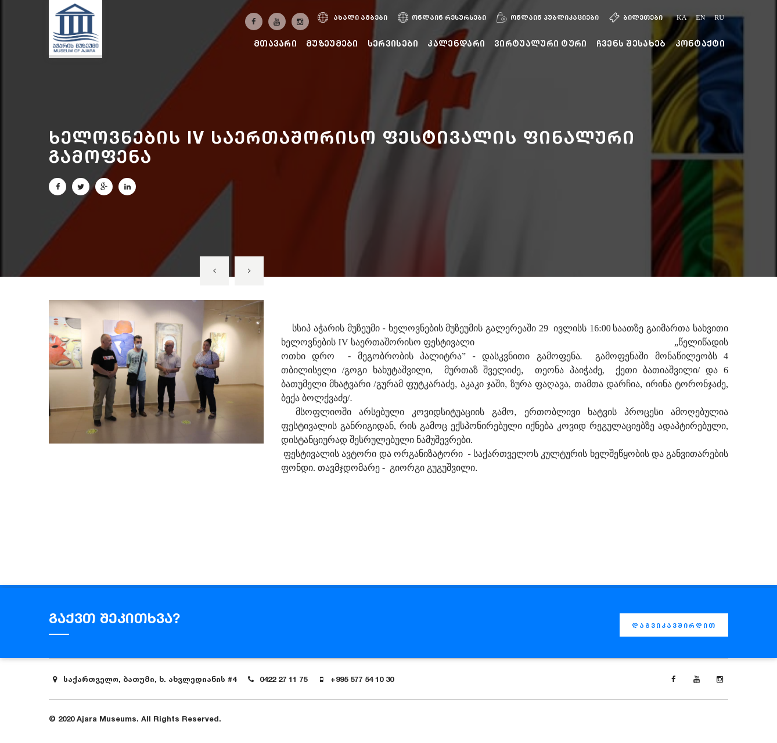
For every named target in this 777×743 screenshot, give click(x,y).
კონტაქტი (700, 43)
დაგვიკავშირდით (674, 625)
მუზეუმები (332, 43)
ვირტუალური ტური (540, 43)
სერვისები (393, 43)
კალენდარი (456, 43)
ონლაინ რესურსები (442, 17)
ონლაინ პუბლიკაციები (548, 17)
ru (719, 17)
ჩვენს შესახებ (631, 43)
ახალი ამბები (352, 17)
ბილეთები (636, 17)
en (700, 17)
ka (681, 17)
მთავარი (275, 43)
